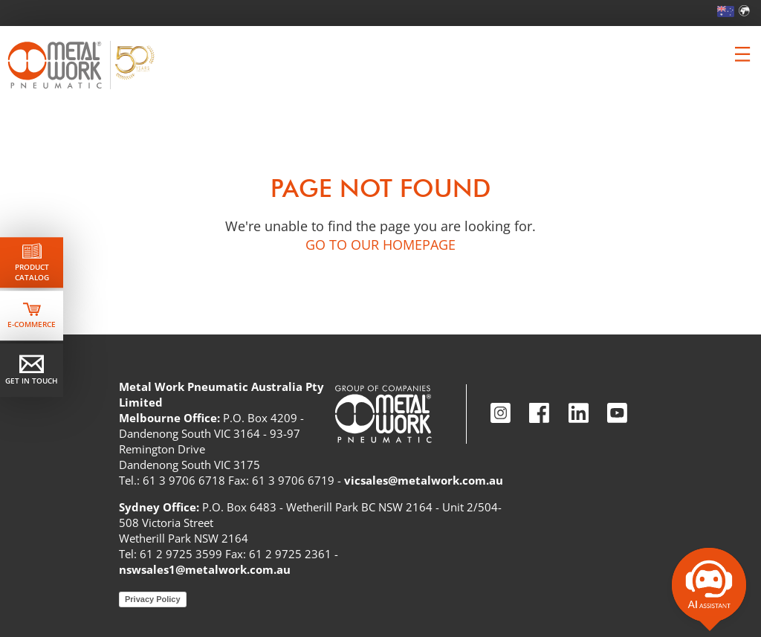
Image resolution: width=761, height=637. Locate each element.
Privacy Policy (153, 599)
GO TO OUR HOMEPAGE (380, 244)
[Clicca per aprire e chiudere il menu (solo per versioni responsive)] (742, 54)
